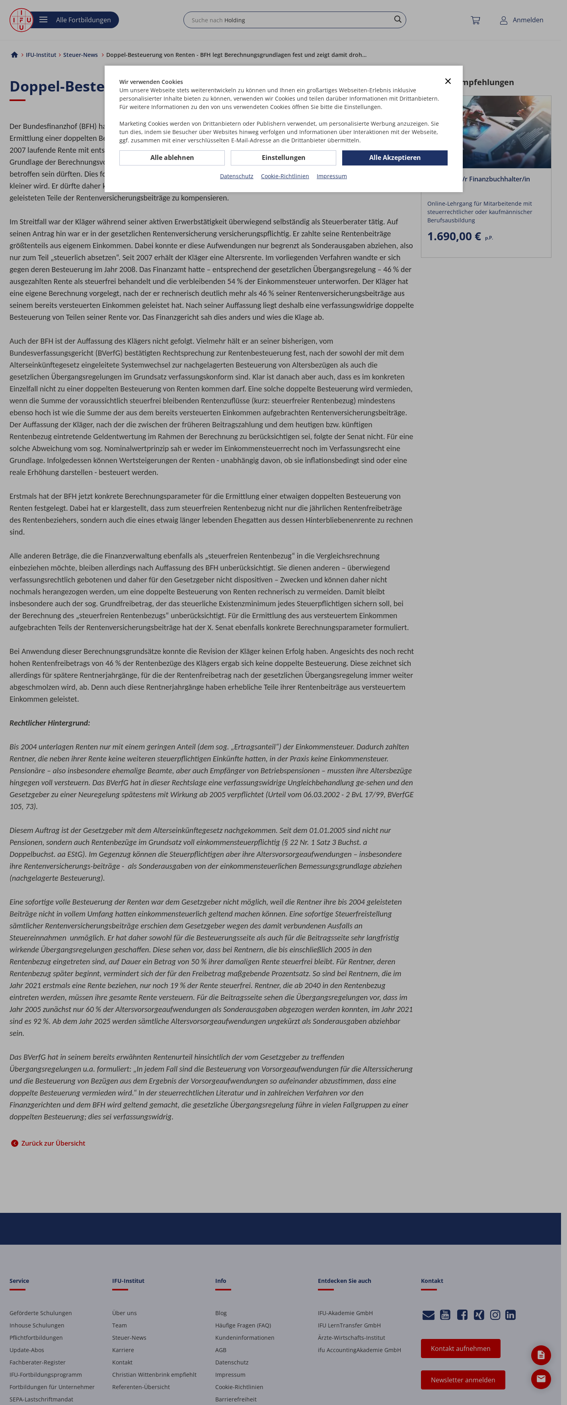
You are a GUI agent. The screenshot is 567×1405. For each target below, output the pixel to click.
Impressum (332, 176)
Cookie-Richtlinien (285, 176)
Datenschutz (236, 176)
